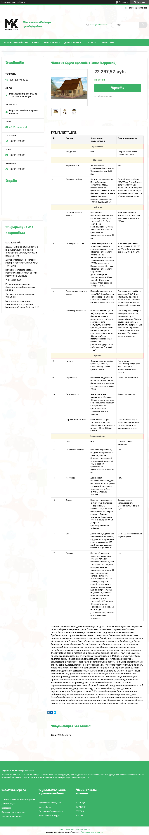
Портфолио (107, 42)
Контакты (90, 42)
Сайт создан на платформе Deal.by (74, 829)
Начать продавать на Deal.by (13, 2)
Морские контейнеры (16, 42)
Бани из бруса (52, 42)
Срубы (35, 42)
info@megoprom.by (19, 127)
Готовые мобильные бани (51, 811)
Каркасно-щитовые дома (13, 812)
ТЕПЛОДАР (81, 803)
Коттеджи (6, 808)
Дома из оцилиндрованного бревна (18, 799)
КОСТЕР (79, 815)
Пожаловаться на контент (92, 832)
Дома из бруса (72, 42)
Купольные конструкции (50, 803)
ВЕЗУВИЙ (80, 811)
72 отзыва (123, 2)
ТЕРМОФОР (81, 807)
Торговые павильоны (12, 816)
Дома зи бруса (8, 803)
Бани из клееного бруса (50, 815)
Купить (117, 88)
